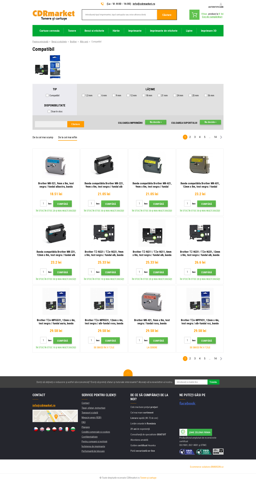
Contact (85, 403)
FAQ (84, 422)
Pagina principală (40, 41)
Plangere (86, 427)
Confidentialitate (90, 436)
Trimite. (213, 382)
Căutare (166, 14)
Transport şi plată (90, 412)
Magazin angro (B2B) (91, 417)
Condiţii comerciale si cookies (96, 431)
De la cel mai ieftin (67, 137)
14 (215, 137)
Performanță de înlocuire (93, 451)
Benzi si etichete (59, 41)
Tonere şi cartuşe (148, 477)
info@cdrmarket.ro (144, 3)
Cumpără (62, 204)
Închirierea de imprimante (93, 446)
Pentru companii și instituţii (94, 441)
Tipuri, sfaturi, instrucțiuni (93, 407)
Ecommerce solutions (200, 467)
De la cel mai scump (42, 137)
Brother (73, 41)
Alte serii (84, 41)
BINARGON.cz (217, 467)
